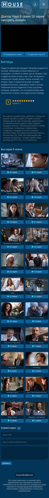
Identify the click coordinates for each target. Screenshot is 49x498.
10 (33, 101)
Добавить (6, 463)
